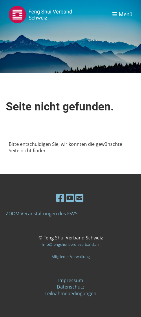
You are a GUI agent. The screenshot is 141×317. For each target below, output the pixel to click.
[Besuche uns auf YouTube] (70, 197)
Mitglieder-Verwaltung (71, 256)
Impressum (70, 280)
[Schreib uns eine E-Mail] (79, 197)
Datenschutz (70, 287)
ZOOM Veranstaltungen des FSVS (42, 213)
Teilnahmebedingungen (70, 293)
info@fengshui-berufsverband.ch (70, 244)
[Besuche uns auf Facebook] (60, 197)
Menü (122, 14)
